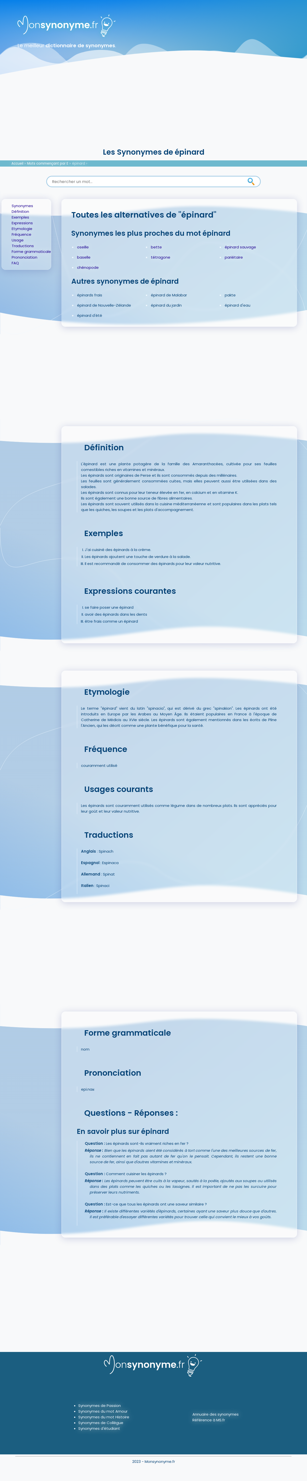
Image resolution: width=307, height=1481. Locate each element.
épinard (78, 163)
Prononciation (24, 257)
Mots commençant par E (47, 163)
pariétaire (234, 257)
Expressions (22, 223)
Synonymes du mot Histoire (103, 1417)
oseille (83, 247)
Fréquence (21, 234)
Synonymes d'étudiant (99, 1428)
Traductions (23, 245)
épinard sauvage (240, 247)
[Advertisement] (153, 109)
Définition (20, 211)
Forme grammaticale (31, 251)
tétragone (160, 257)
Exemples (20, 217)
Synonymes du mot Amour (103, 1411)
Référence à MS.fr (208, 1420)
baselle (83, 257)
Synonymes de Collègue (100, 1422)
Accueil (17, 163)
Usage (18, 240)
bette (156, 247)
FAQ (15, 263)
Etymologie (22, 228)
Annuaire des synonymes (215, 1414)
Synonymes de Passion (99, 1405)
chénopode (88, 267)
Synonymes (22, 205)
